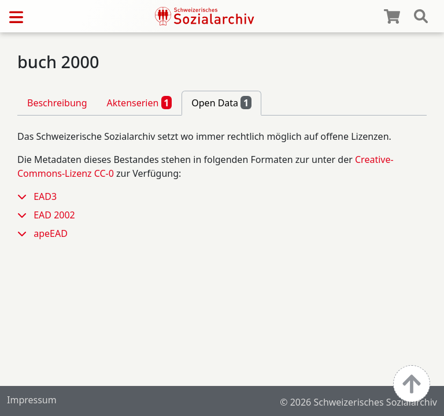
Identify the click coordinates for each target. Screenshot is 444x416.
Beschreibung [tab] (57, 102)
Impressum (32, 399)
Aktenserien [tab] (139, 102)
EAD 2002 (54, 215)
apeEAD (51, 233)
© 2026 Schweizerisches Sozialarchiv (358, 402)
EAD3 (45, 196)
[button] (25, 196)
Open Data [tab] (221, 102)
